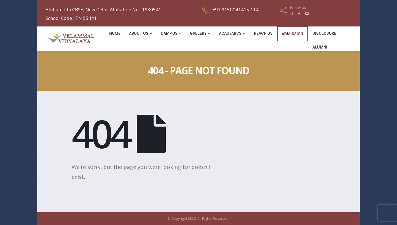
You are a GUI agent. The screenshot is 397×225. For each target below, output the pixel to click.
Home (114, 33)
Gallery (198, 33)
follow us (298, 7)
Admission (292, 34)
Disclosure (324, 33)
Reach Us (263, 33)
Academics (230, 33)
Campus (169, 33)
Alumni (319, 47)
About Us (138, 33)
